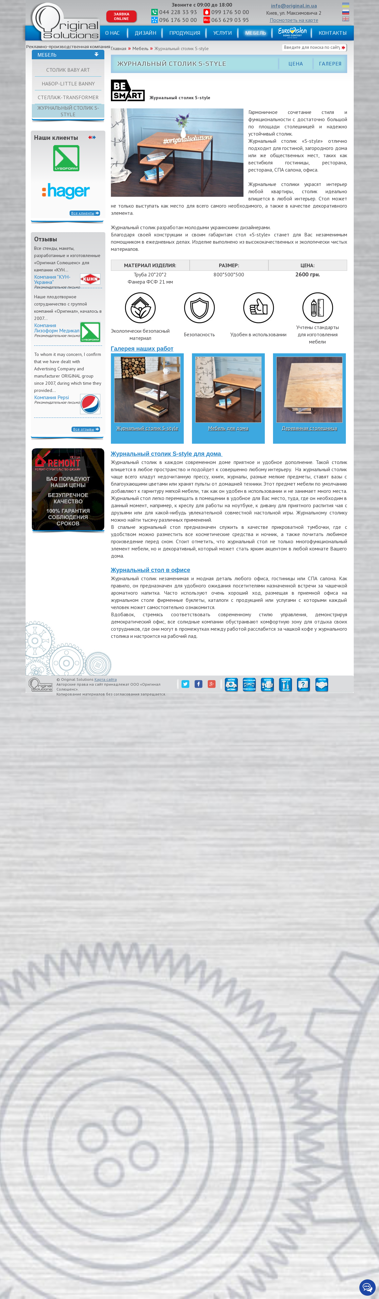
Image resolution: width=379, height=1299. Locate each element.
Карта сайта (106, 679)
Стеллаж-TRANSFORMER (68, 97)
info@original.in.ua (294, 5)
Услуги (222, 33)
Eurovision (292, 33)
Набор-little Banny (68, 83)
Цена (295, 63)
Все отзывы (83, 429)
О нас (112, 33)
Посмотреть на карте (294, 20)
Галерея (330, 63)
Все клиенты (82, 213)
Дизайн (145, 33)
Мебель (255, 33)
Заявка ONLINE (121, 16)
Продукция (184, 33)
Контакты (333, 33)
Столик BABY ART (68, 69)
